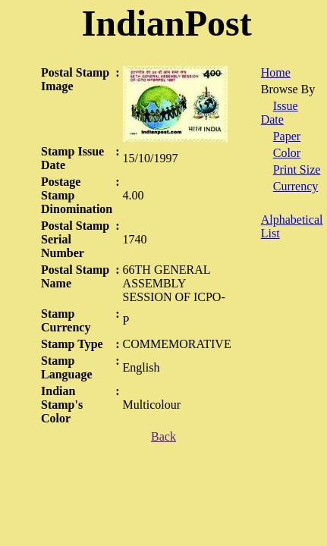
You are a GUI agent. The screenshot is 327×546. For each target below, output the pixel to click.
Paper (286, 136)
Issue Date (279, 112)
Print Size (297, 169)
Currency (296, 186)
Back (163, 436)
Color (286, 152)
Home (276, 72)
